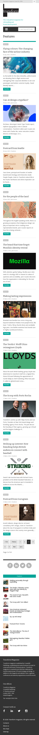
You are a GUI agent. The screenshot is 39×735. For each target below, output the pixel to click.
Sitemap (6, 732)
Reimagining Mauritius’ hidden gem (20, 639)
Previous (13, 541)
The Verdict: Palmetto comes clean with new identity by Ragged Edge (19, 589)
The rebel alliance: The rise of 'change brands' (19, 631)
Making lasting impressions (17, 296)
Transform (13, 54)
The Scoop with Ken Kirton (18, 645)
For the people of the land (16, 196)
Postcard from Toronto (17, 624)
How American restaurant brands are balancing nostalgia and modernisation (20, 611)
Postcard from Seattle (13, 148)
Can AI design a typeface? (15, 100)
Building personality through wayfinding (19, 581)
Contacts (6, 723)
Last (21, 546)
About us (6, 726)
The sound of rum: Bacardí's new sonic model (19, 595)
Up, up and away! (15, 616)
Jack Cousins (14, 102)
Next (14, 546)
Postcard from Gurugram (15, 499)
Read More (6, 89)
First (6, 541)
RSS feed (6, 729)
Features (6, 44)
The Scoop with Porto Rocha (17, 395)
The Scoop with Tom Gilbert (19, 602)
